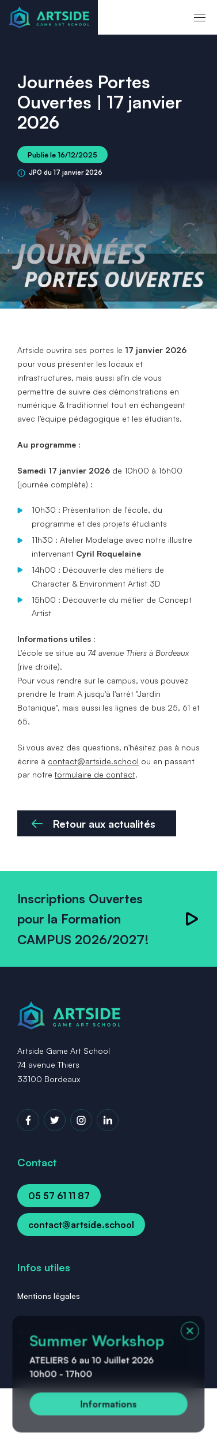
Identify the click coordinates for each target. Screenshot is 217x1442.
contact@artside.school (93, 761)
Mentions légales (48, 1296)
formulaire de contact (95, 774)
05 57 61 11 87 (59, 1195)
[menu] (199, 17)
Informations (109, 1405)
